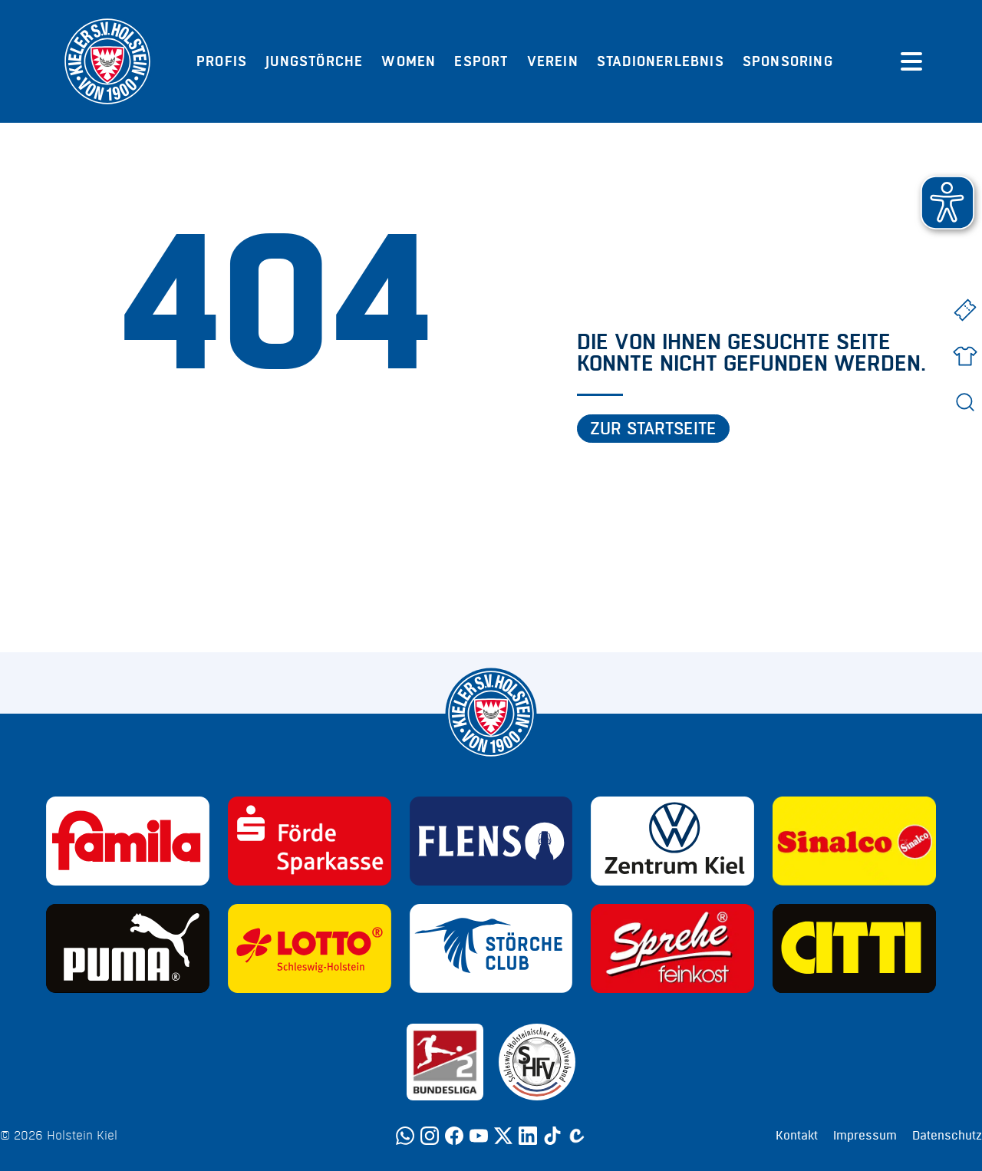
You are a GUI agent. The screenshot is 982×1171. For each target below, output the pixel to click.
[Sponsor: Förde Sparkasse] (309, 841)
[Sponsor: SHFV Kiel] (537, 1062)
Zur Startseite (653, 428)
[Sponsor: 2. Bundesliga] (445, 1062)
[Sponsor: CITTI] (854, 948)
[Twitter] (503, 1135)
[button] (947, 202)
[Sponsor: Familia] (127, 841)
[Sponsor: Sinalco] (854, 841)
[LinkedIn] (528, 1135)
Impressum (865, 1135)
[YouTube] (479, 1135)
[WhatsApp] (405, 1135)
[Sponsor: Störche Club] (491, 948)
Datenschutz (947, 1135)
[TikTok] (552, 1135)
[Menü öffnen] (911, 61)
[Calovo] (577, 1135)
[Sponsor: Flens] (491, 841)
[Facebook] (454, 1135)
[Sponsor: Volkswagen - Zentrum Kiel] (672, 841)
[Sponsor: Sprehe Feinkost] (672, 948)
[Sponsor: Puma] (127, 948)
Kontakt (797, 1135)
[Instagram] (429, 1135)
